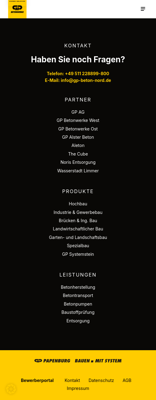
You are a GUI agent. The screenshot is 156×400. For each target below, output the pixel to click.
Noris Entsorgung (78, 162)
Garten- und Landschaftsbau (78, 237)
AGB (127, 380)
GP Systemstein (78, 254)
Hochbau (78, 203)
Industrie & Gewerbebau (78, 212)
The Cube (78, 153)
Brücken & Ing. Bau (78, 220)
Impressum (78, 388)
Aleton (77, 145)
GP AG (78, 112)
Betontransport (78, 295)
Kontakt (72, 380)
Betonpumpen (78, 303)
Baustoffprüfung (78, 312)
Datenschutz (101, 380)
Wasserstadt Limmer (78, 170)
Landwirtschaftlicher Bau (78, 228)
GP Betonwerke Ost (78, 128)
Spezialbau (78, 245)
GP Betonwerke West (78, 120)
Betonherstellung (78, 287)
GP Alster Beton (78, 137)
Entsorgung (78, 320)
